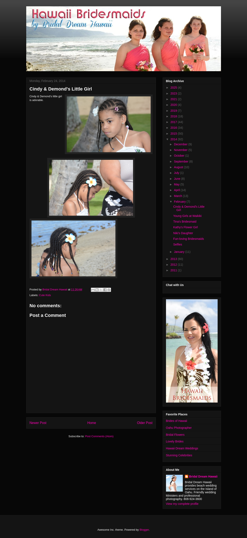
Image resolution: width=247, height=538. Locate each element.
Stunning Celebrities (179, 455)
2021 (174, 99)
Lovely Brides (175, 441)
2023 (174, 93)
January (179, 251)
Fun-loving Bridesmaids (188, 238)
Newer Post (38, 423)
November (181, 150)
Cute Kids (45, 295)
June (177, 178)
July (177, 173)
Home (91, 423)
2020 (174, 104)
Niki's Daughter (183, 233)
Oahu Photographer (179, 427)
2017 (174, 122)
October (179, 155)
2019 (174, 110)
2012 (174, 264)
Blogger (144, 529)
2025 (174, 87)
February (180, 201)
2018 (174, 116)
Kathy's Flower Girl (185, 227)
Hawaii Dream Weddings (182, 448)
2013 (174, 259)
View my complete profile (182, 503)
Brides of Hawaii (176, 421)
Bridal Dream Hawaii (203, 476)
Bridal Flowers (175, 434)
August (179, 167)
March (178, 196)
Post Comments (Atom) (99, 436)
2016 (174, 127)
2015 (174, 133)
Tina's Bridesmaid (184, 221)
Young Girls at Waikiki (187, 216)
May (177, 184)
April (177, 190)
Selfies (177, 244)
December (181, 144)
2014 (174, 139)
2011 (174, 270)
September (181, 161)
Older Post (145, 423)
